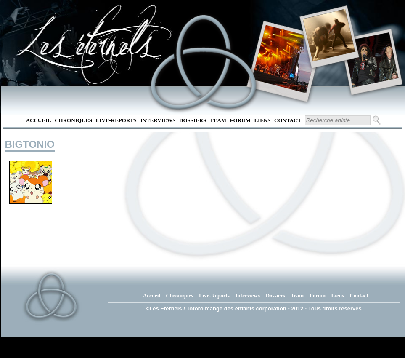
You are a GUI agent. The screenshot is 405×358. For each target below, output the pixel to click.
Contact (287, 120)
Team (218, 120)
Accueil (38, 120)
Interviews (157, 120)
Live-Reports (116, 120)
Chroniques (73, 120)
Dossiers (192, 120)
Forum (240, 120)
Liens (262, 120)
